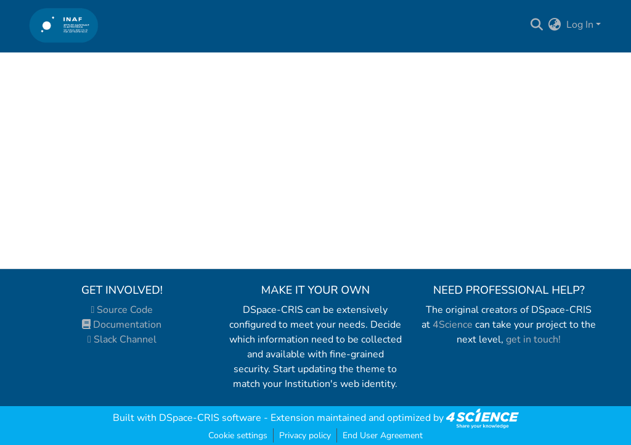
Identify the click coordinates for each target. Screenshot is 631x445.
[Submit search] (537, 24)
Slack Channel (122, 339)
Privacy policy (305, 435)
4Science (453, 324)
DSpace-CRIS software (210, 418)
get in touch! (533, 339)
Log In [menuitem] (579, 24)
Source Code (122, 310)
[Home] (64, 25)
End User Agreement (383, 435)
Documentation (121, 324)
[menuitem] (555, 24)
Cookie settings (237, 435)
